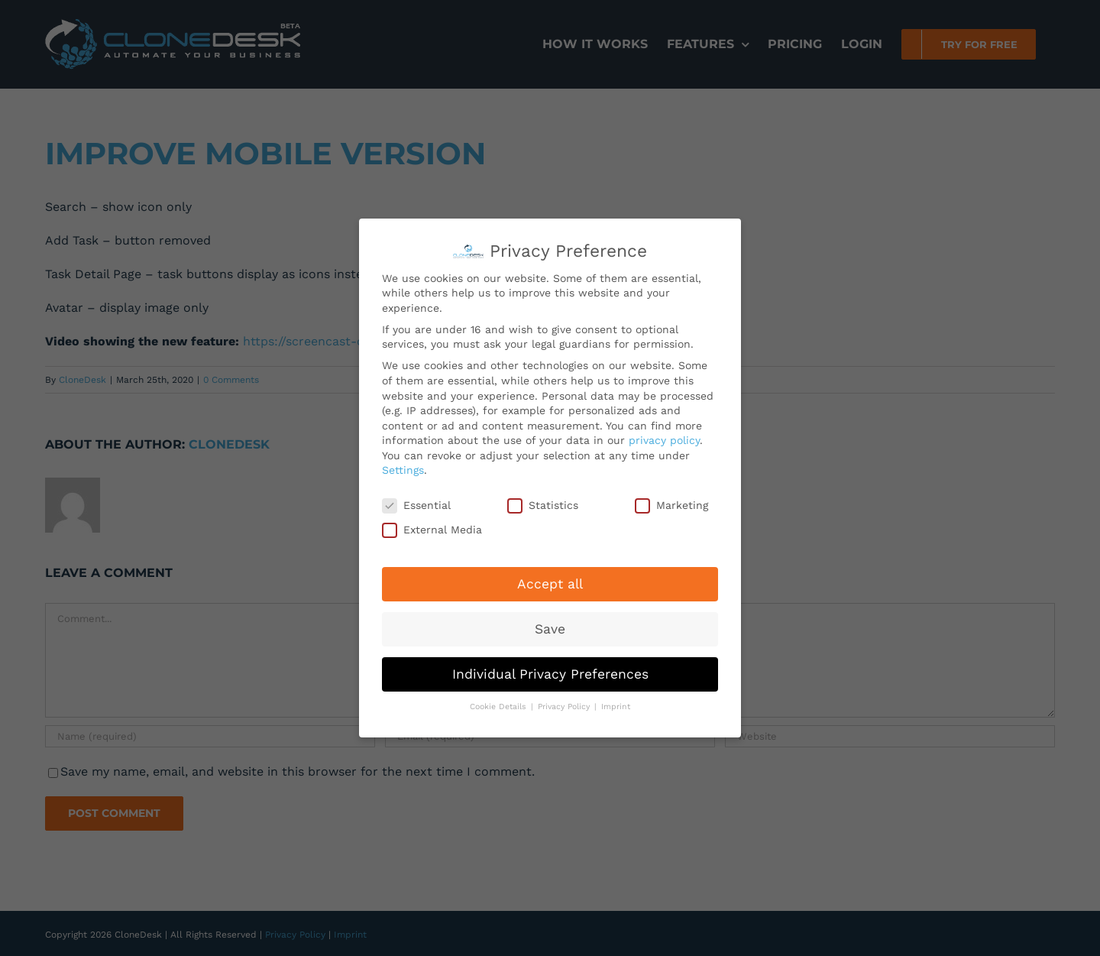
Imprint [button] (615, 703)
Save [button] (550, 624)
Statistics (542, 501)
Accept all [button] (550, 579)
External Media (432, 525)
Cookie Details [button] (499, 703)
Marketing (671, 501)
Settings (403, 466)
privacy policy (664, 436)
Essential (416, 501)
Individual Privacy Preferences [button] (550, 669)
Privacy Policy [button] (565, 703)
